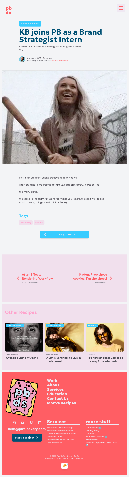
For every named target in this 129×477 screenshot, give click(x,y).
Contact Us (58, 398)
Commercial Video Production (61, 433)
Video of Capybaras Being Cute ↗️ (101, 443)
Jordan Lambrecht (60, 60)
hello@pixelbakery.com (27, 429)
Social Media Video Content (60, 439)
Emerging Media (54, 436)
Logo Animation (54, 442)
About (53, 385)
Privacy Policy (92, 430)
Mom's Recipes (61, 403)
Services (55, 389)
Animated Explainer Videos (60, 430)
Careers (90, 433)
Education (57, 394)
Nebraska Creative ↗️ (96, 436)
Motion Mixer (92, 439)
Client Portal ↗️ (93, 427)
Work (52, 380)
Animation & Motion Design (60, 427)
